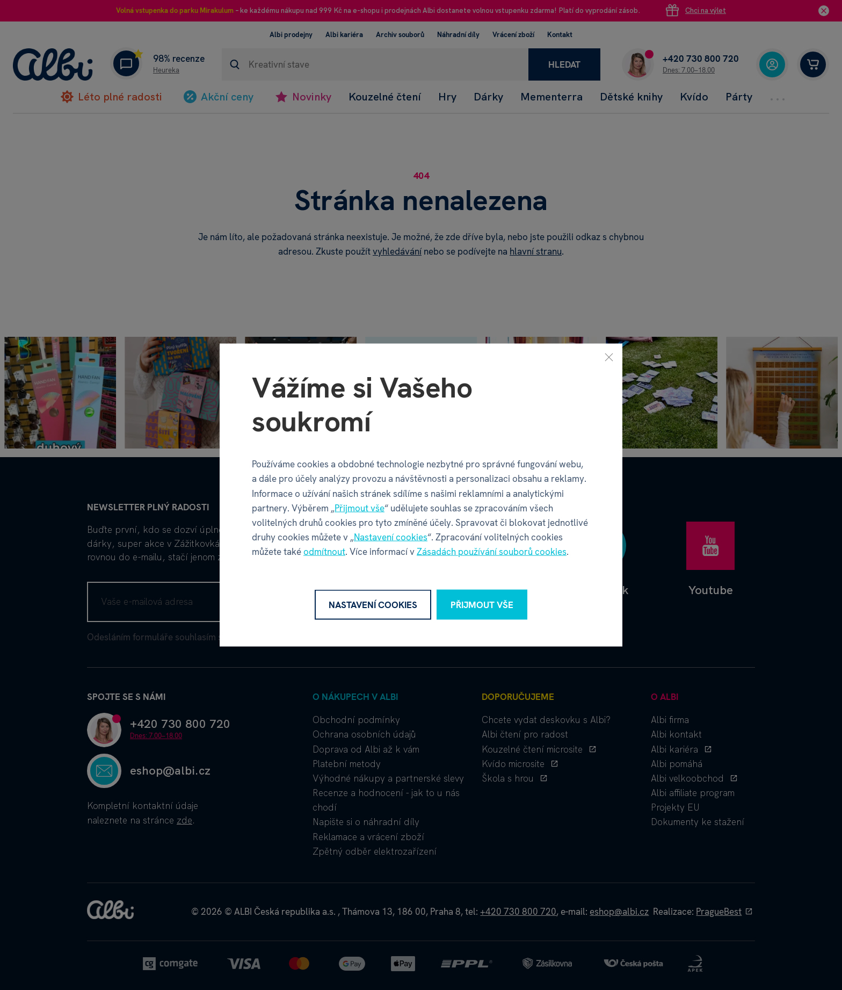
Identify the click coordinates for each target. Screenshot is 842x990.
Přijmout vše (359, 508)
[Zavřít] (609, 356)
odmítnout (324, 552)
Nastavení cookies (390, 537)
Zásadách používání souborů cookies (492, 552)
